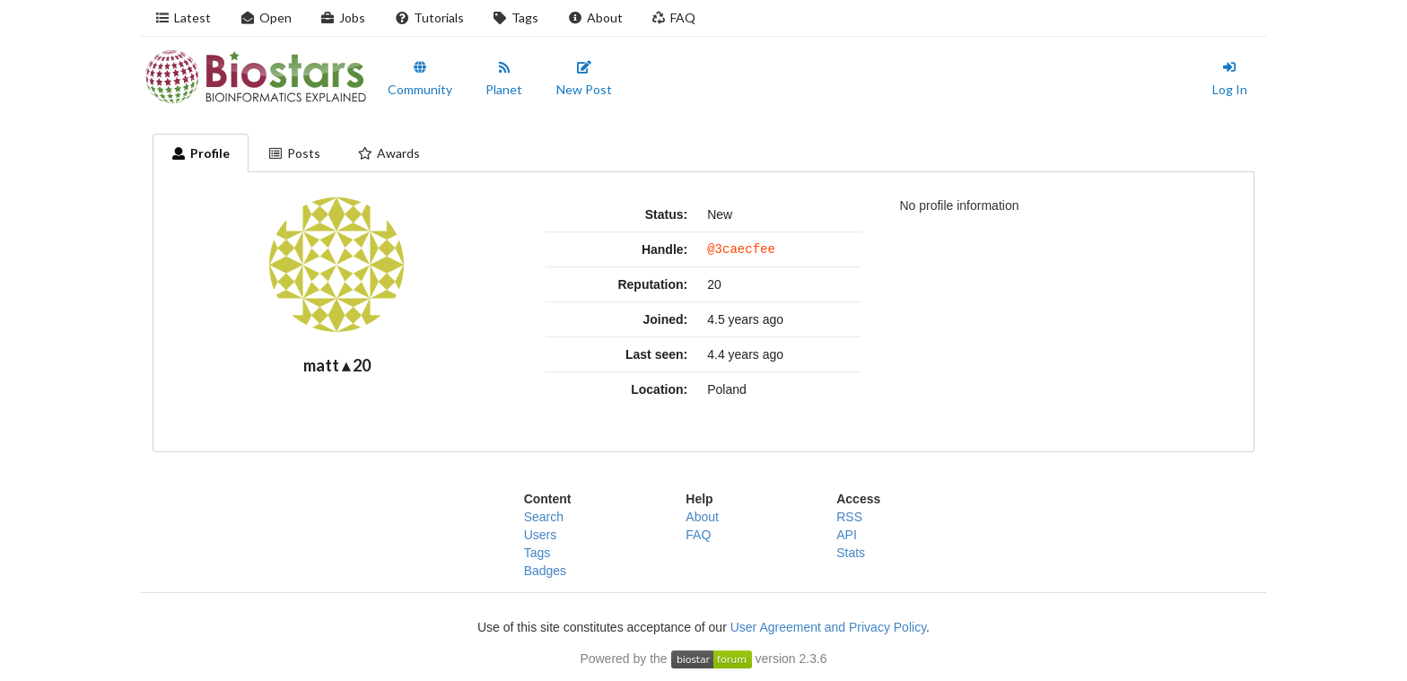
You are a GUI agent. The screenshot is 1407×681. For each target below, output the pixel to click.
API (846, 535)
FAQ (673, 17)
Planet (503, 79)
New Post (584, 79)
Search (544, 517)
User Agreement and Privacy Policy (828, 627)
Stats (850, 553)
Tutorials (429, 17)
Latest (183, 17)
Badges (545, 570)
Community (420, 79)
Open (266, 17)
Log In (1229, 79)
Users (540, 535)
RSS (849, 517)
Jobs (343, 17)
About (595, 17)
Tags (516, 17)
